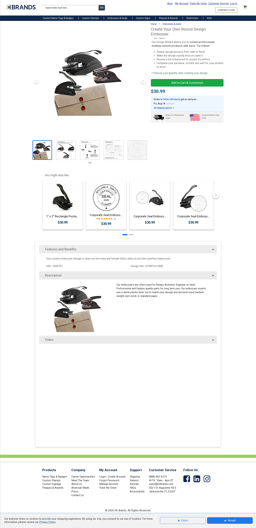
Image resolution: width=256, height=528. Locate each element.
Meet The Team (80, 480)
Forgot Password (109, 480)
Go (101, 7)
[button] (124, 234)
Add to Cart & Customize (187, 82)
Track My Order (198, 3)
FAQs (133, 487)
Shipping (135, 476)
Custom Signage (51, 484)
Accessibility (137, 491)
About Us (76, 484)
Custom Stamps (51, 480)
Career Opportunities (83, 476)
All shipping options (164, 108)
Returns (134, 480)
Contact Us (77, 495)
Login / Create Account (112, 476)
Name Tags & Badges (54, 476)
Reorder (134, 484)
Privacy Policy (47, 522)
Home (154, 24)
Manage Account (108, 484)
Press (74, 491)
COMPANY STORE (226, 10)
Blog (169, 3)
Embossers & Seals (172, 24)
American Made (80, 487)
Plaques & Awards (52, 487)
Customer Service (218, 3)
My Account (181, 3)
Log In (233, 3)
